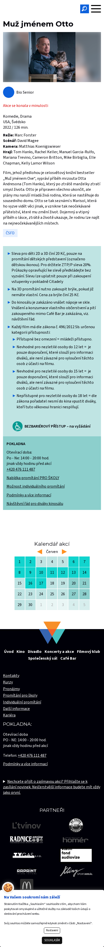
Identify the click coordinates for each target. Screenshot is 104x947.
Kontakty (11, 675)
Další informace (16, 708)
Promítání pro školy (20, 695)
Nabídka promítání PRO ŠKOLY (33, 478)
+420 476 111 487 (21, 469)
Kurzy (8, 682)
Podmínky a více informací (29, 495)
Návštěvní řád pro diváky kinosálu (35, 503)
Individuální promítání (22, 702)
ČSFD (10, 233)
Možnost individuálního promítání (36, 486)
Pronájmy (11, 689)
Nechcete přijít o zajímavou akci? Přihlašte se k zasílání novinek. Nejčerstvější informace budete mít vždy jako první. (51, 787)
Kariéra (9, 715)
